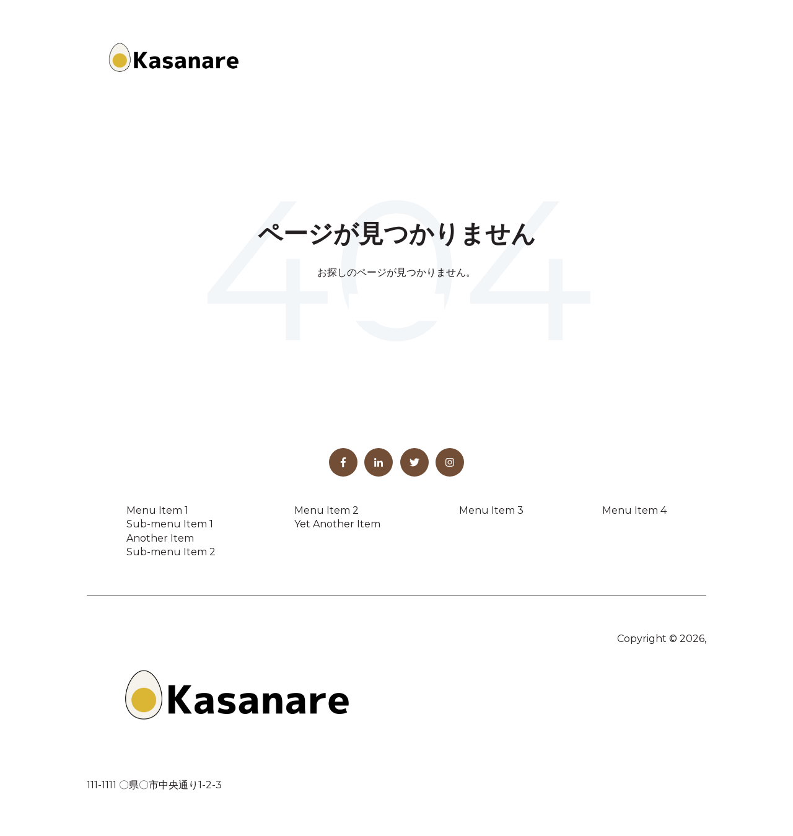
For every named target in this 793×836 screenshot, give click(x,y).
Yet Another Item (337, 524)
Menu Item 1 (157, 510)
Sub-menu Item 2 (171, 552)
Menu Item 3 (491, 510)
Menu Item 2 (326, 510)
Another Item (160, 538)
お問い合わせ (663, 60)
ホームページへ (396, 307)
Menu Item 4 (634, 510)
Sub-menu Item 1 (169, 524)
